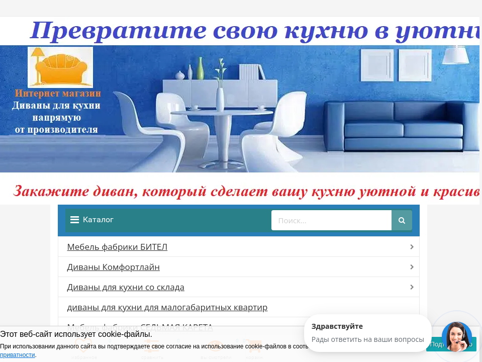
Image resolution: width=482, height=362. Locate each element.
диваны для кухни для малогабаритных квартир (167, 307)
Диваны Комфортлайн (113, 267)
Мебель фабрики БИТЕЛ (117, 246)
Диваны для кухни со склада (125, 287)
